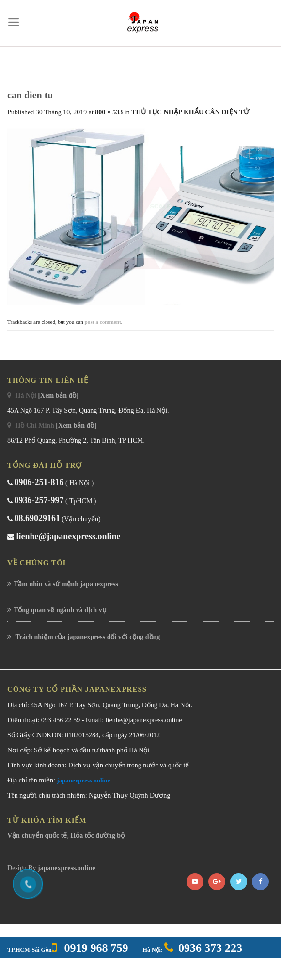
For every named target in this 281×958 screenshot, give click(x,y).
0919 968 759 (95, 948)
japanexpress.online (83, 780)
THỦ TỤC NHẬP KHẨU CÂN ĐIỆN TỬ (190, 112)
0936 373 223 (210, 948)
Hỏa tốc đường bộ (97, 835)
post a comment (103, 322)
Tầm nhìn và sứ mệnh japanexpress (66, 584)
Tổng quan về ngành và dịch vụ (60, 610)
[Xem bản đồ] (58, 395)
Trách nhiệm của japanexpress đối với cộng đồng (87, 636)
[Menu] (13, 22)
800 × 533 (109, 112)
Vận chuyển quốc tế (37, 835)
